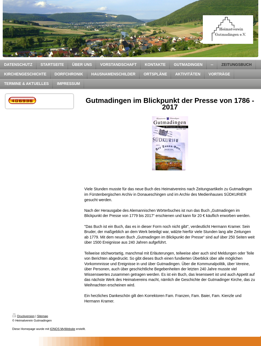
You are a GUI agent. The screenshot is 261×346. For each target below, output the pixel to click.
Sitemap (42, 316)
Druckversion (23, 316)
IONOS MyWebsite (62, 328)
